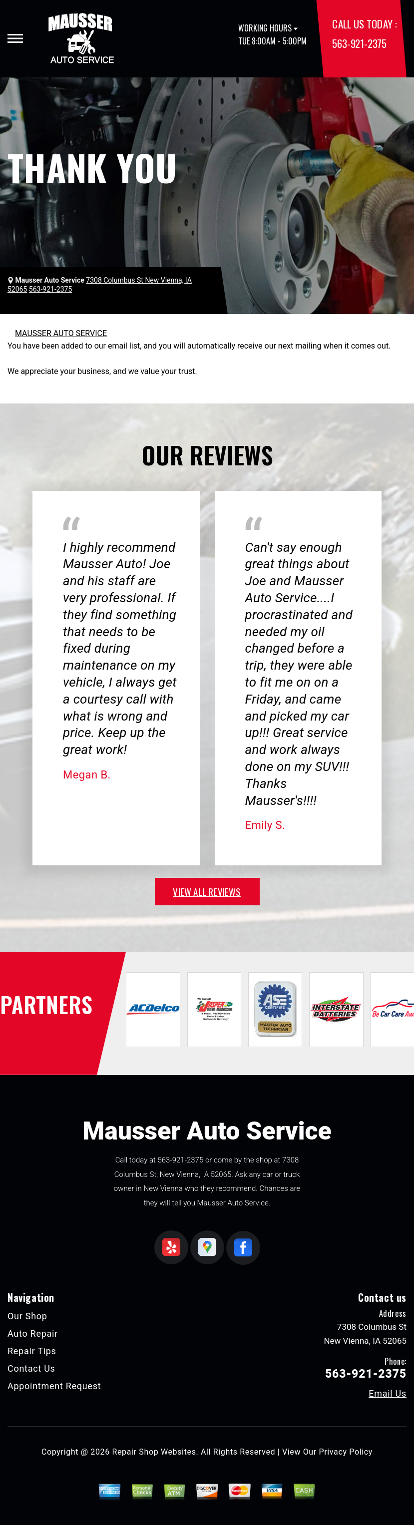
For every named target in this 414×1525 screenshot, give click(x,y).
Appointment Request (54, 1386)
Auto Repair (32, 1333)
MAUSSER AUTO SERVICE (61, 333)
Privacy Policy (346, 1452)
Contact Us (31, 1368)
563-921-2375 (359, 43)
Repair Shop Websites (154, 1452)
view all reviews (207, 891)
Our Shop (27, 1316)
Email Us (388, 1393)
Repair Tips (31, 1351)
